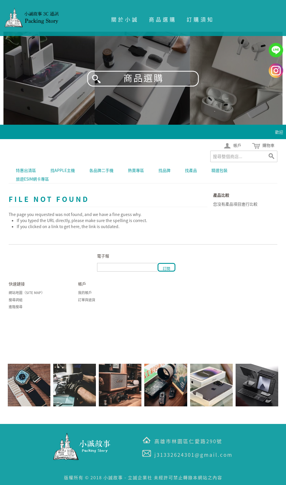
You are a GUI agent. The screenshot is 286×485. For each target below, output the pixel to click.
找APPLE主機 (62, 170)
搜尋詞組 (15, 299)
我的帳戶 (85, 292)
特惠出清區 (26, 170)
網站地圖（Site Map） (27, 292)
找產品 (191, 170)
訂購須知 (200, 19)
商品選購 (163, 19)
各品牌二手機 (101, 170)
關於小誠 (125, 19)
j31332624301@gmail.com (193, 454)
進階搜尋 (15, 306)
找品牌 (164, 170)
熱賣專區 (136, 170)
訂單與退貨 (86, 299)
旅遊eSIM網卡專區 (32, 179)
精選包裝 (219, 170)
